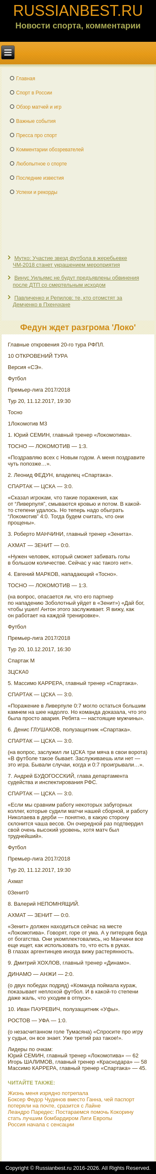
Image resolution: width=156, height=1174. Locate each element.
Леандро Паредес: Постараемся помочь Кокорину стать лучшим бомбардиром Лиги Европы (71, 1115)
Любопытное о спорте (41, 164)
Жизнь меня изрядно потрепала (48, 1093)
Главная (25, 78)
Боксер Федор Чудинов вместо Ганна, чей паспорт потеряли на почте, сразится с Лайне (71, 1102)
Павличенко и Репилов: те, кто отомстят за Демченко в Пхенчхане (67, 301)
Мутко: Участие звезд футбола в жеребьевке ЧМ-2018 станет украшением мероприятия (70, 261)
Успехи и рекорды (36, 192)
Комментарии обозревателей (50, 150)
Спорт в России (34, 93)
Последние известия (40, 178)
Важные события (36, 121)
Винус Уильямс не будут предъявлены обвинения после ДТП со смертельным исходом (76, 281)
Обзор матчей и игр (39, 107)
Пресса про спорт (36, 135)
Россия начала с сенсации (41, 1124)
